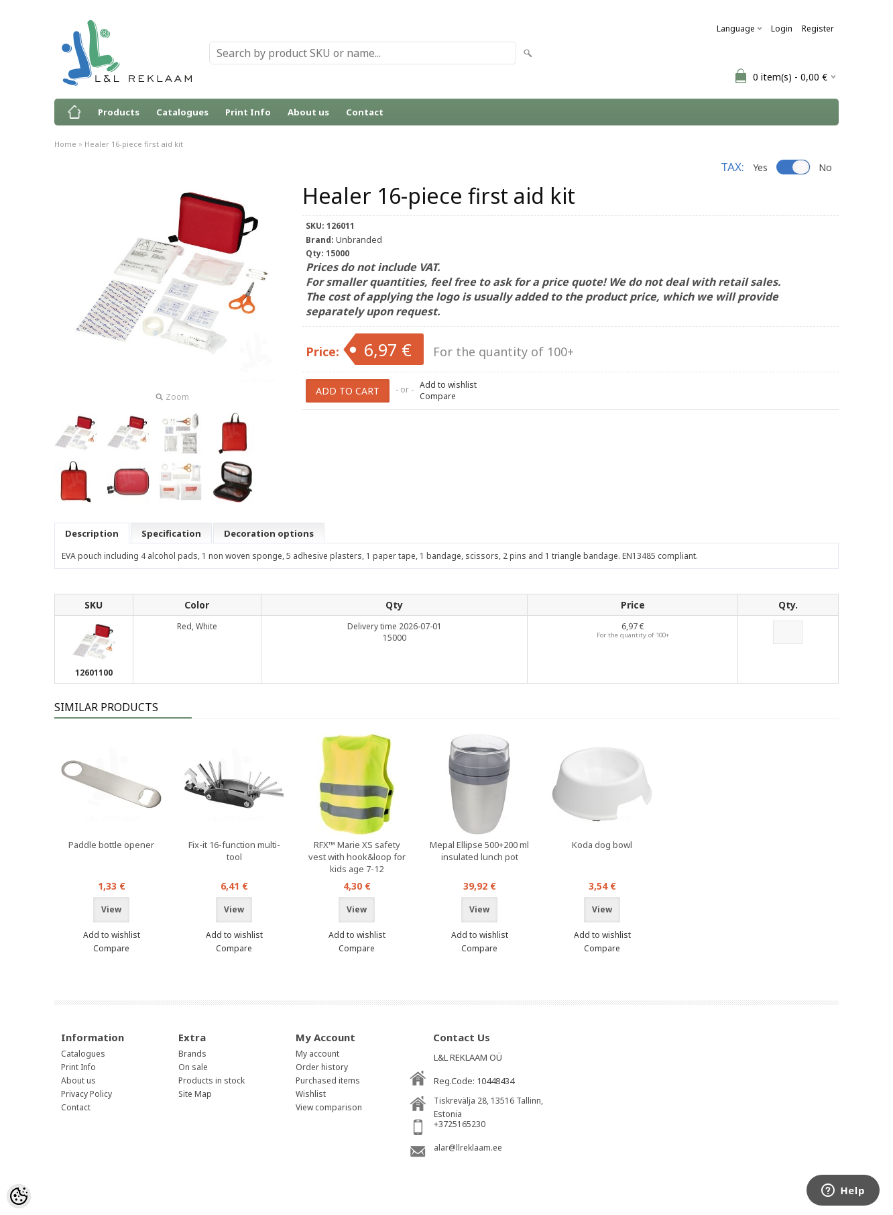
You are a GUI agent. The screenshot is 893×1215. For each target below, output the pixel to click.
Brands (192, 1053)
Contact (364, 112)
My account (317, 1053)
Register (818, 28)
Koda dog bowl (602, 845)
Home (65, 144)
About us (308, 112)
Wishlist (311, 1094)
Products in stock (211, 1080)
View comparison (329, 1107)
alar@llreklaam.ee (468, 1147)
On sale (193, 1067)
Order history (322, 1067)
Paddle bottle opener (111, 845)
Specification (171, 533)
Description (92, 533)
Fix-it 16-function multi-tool (234, 851)
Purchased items (328, 1080)
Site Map (195, 1094)
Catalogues (182, 112)
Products (118, 112)
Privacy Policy (86, 1094)
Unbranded (359, 239)
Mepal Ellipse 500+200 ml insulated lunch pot (479, 851)
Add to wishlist (448, 384)
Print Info (248, 112)
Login (781, 28)
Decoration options (269, 533)
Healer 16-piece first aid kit (133, 144)
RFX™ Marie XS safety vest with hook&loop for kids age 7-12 (357, 857)
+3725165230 (459, 1124)
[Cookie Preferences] (19, 1196)
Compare (438, 396)
